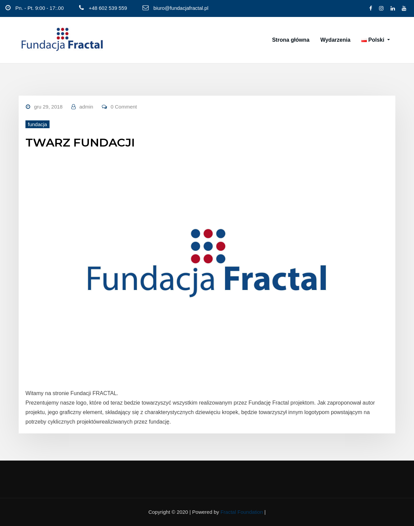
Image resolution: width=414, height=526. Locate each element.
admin (86, 107)
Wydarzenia (335, 40)
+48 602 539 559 (108, 8)
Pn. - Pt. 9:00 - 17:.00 (39, 8)
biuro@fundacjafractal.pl (180, 8)
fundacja (37, 124)
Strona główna (290, 40)
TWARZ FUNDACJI (80, 142)
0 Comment (124, 107)
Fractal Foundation (242, 512)
